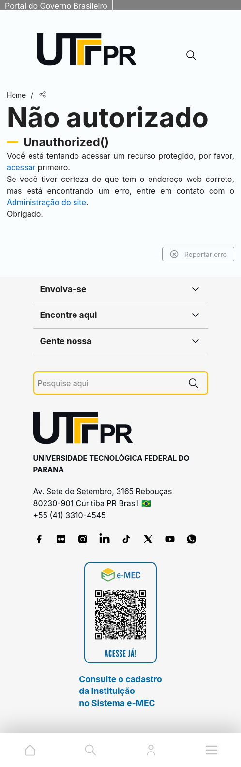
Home (16, 95)
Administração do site (46, 202)
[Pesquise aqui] (109, 383)
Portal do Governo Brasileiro (56, 6)
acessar (21, 167)
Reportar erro (198, 254)
